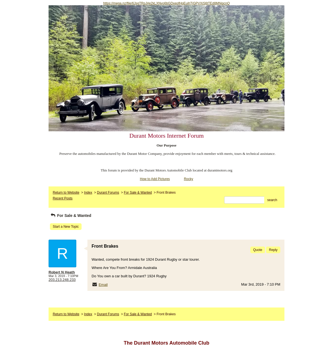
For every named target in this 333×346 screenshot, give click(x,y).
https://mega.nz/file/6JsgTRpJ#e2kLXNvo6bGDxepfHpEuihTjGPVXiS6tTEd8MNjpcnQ (166, 3)
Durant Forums (108, 192)
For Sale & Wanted (138, 192)
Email (103, 285)
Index (88, 192)
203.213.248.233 (62, 280)
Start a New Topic (66, 227)
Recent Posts (62, 198)
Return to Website (66, 192)
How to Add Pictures (155, 179)
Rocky (188, 179)
